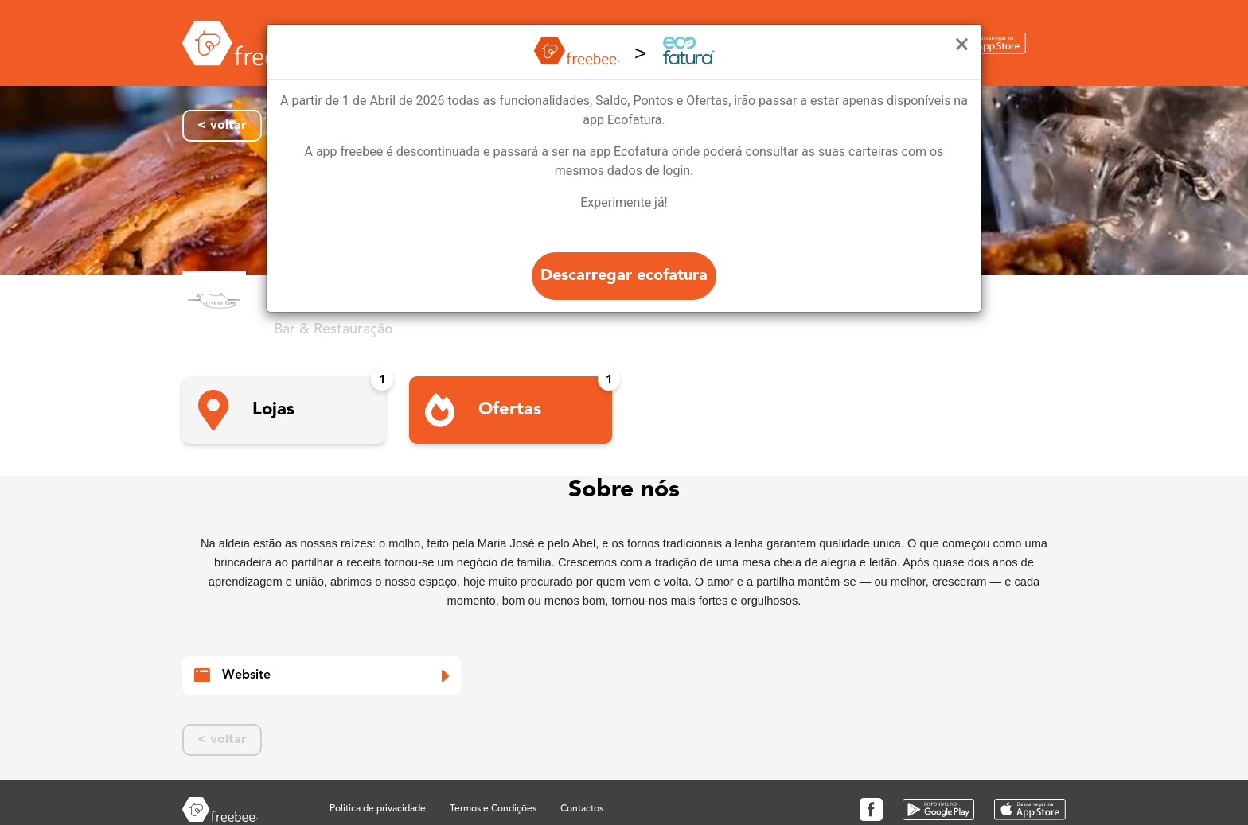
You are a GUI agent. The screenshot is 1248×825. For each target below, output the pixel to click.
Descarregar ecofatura (624, 276)
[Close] (962, 44)
